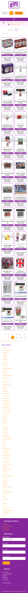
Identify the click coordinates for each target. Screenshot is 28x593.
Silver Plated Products (8, 476)
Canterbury (5, 364)
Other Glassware (6, 448)
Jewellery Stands (6, 405)
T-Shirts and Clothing (7, 492)
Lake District (6, 407)
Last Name (5, 549)
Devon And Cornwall (7, 375)
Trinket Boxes (6, 499)
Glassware (5, 391)
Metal (4, 423)
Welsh (22, 318)
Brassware (5, 354)
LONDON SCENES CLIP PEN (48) (20, 222)
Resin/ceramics (6, 469)
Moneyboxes (6, 428)
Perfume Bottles (6, 455)
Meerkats (5, 418)
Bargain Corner (6, 352)
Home (2, 341)
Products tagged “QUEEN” (11, 341)
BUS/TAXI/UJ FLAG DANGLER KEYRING (7, 126)
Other (4, 441)
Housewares (20, 293)
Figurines (5, 386)
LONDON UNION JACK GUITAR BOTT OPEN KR (20, 77)
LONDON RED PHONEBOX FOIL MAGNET (20, 150)
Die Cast (4, 99)
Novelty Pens (6, 435)
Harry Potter (5, 396)
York (4, 515)
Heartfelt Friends (6, 398)
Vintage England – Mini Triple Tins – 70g (20, 53)
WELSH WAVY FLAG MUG (20, 321)
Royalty (10, 75)
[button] (14, 19)
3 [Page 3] (16, 334)
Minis (4, 425)
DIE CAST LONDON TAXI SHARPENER (7, 102)
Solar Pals (21, 245)
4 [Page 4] (20, 334)
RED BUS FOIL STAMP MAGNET (7, 174)
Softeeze (5, 480)
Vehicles (5, 503)
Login (22, 12)
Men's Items (5, 421)
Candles (5, 361)
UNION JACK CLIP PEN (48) (7, 222)
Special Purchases (7, 487)
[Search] (11, 13)
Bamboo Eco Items (7, 350)
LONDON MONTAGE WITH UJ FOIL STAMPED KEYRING (7, 150)
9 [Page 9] (20, 337)
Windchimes (5, 508)
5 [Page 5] (24, 334)
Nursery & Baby (6, 437)
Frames (4, 389)
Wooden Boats (6, 512)
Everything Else (20, 243)
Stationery (11, 219)
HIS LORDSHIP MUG (7, 321)
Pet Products (6, 457)
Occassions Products (7, 439)
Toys (11, 269)
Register (23, 13)
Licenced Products (7, 409)
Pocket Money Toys (7, 464)
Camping (5, 359)
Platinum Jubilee (6, 462)
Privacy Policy (6, 528)
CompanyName (6, 556)
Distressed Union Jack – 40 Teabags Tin (7, 53)
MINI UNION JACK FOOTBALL (7, 272)
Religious (5, 467)
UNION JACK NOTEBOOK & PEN (20, 272)
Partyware (5, 453)
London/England (7, 50)
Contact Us (5, 524)
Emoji (4, 380)
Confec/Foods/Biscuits (7, 49)
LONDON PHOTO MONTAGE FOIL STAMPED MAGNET (7, 198)
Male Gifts (5, 416)
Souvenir (5, 485)
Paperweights (6, 451)
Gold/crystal (6, 393)
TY (3, 501)
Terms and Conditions (8, 526)
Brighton (5, 357)
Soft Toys (5, 478)
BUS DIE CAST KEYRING (20, 126)
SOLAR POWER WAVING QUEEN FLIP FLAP (20, 248)
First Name (5, 543)
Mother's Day (6, 430)
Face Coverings (6, 384)
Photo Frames (6, 460)
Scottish (5, 473)
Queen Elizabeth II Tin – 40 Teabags (7, 78)
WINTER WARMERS (7, 510)
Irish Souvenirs (6, 403)
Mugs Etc (24, 294)
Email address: (6, 537)
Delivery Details (6, 529)
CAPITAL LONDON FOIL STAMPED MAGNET (20, 174)
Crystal (4, 370)
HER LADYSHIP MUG (20, 296)
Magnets (5, 414)
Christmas (5, 366)
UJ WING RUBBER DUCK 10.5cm (7, 246)
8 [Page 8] (16, 337)
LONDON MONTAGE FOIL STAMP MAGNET (20, 198)
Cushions (5, 373)
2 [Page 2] (12, 334)
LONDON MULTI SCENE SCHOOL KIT (7, 296)
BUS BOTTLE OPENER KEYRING (20, 102)
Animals (5, 347)
